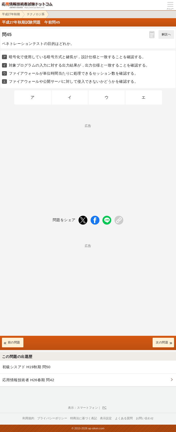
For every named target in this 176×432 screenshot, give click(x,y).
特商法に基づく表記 (83, 418)
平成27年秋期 (11, 14)
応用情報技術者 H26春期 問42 (28, 380)
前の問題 (14, 342)
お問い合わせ (145, 418)
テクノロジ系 (36, 14)
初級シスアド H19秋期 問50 (26, 367)
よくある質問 (124, 418)
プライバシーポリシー (52, 418)
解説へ (166, 34)
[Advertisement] (88, 161)
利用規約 (28, 418)
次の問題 (162, 342)
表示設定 (106, 418)
